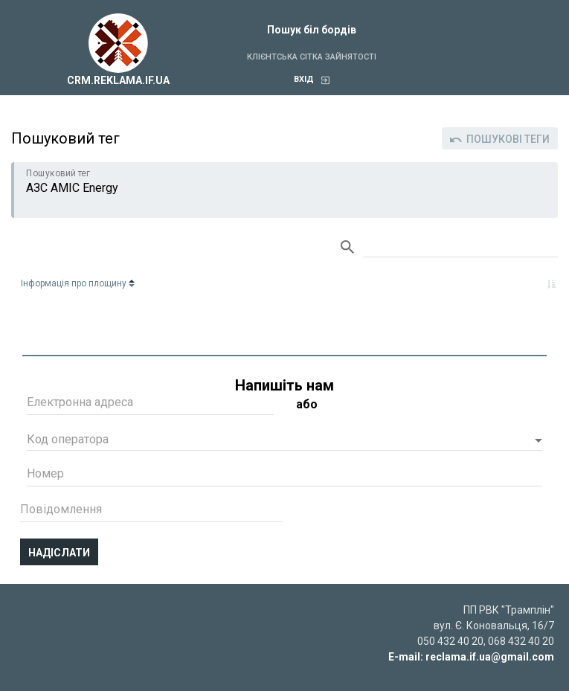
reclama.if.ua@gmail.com (489, 657)
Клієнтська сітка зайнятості (311, 57)
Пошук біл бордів (311, 30)
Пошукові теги (500, 139)
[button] (284, 441)
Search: (460, 247)
